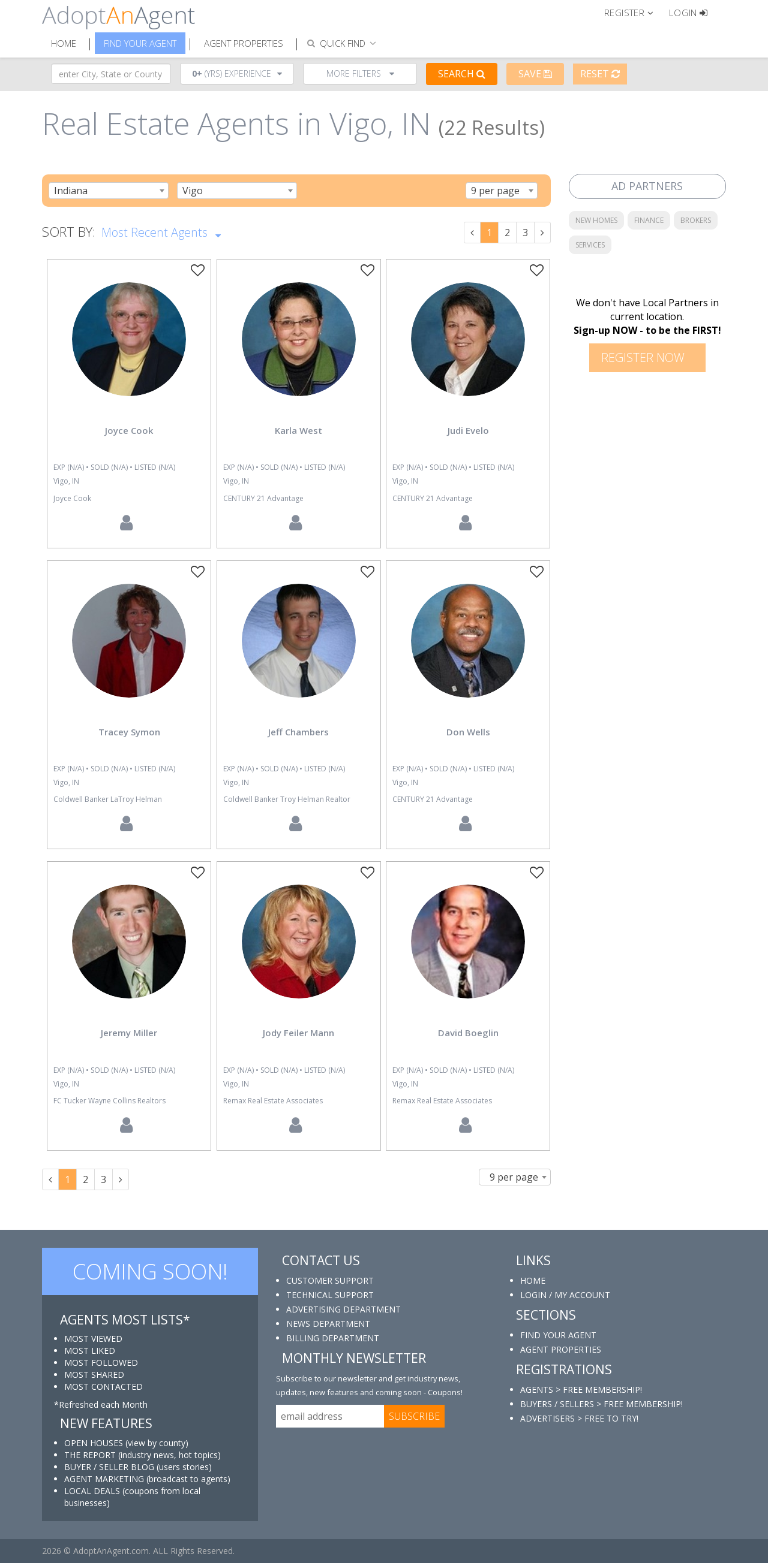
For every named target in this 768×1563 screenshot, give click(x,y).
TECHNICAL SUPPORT (330, 1295)
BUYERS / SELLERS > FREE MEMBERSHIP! (601, 1404)
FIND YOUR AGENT (558, 1335)
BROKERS (695, 220)
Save (535, 73)
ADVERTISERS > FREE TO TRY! (579, 1418)
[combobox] (109, 190)
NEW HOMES (596, 220)
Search (461, 73)
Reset (600, 73)
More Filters (360, 73)
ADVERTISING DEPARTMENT (343, 1309)
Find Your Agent (140, 43)
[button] (634, 12)
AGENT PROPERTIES (560, 1349)
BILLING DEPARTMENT (332, 1338)
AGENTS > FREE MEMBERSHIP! (581, 1389)
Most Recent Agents (161, 231)
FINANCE (649, 220)
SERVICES (590, 245)
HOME (532, 1280)
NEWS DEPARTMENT (328, 1323)
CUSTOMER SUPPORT (330, 1280)
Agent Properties (243, 43)
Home (63, 43)
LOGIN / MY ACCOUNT (565, 1295)
